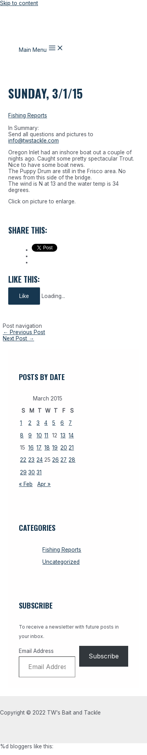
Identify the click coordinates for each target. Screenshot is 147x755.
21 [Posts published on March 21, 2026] (71, 447)
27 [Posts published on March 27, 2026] (63, 460)
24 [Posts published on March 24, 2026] (39, 460)
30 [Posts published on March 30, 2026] (31, 472)
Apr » (44, 484)
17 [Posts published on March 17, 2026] (39, 447)
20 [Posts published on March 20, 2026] (63, 447)
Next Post (18, 338)
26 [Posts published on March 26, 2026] (55, 460)
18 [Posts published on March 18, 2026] (47, 447)
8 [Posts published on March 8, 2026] (22, 435)
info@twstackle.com (33, 140)
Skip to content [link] (19, 3)
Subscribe (104, 656)
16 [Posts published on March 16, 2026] (31, 447)
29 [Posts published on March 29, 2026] (23, 472)
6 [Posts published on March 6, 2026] (62, 423)
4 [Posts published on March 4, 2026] (45, 423)
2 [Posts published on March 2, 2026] (29, 423)
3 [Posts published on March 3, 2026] (38, 423)
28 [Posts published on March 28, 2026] (72, 460)
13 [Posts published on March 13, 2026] (62, 435)
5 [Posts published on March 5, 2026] (53, 423)
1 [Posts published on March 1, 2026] (21, 423)
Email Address (36, 651)
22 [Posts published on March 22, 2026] (23, 460)
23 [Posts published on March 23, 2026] (31, 460)
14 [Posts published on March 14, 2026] (71, 435)
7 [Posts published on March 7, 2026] (70, 423)
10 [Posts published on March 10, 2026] (39, 435)
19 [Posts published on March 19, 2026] (55, 447)
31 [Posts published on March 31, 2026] (39, 472)
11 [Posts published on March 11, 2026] (46, 435)
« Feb (26, 484)
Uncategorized (61, 562)
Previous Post (24, 332)
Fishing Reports (27, 115)
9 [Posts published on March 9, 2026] (30, 435)
